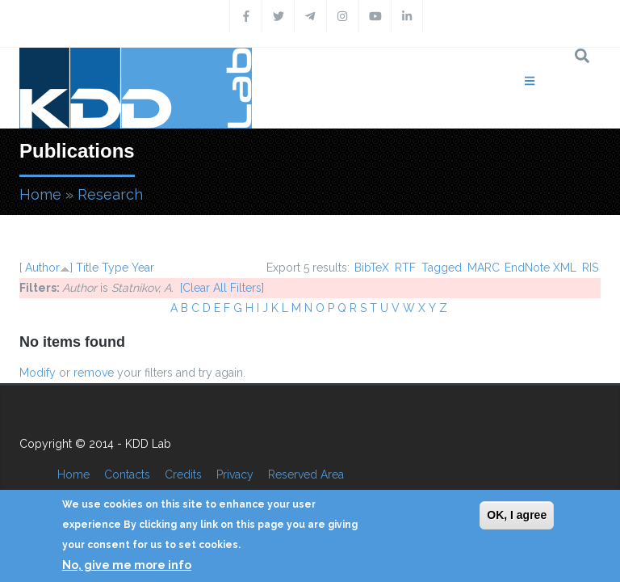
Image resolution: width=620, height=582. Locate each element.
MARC (483, 267)
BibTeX (371, 267)
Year (143, 267)
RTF (405, 267)
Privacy (234, 474)
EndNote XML (540, 267)
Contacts (127, 474)
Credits (183, 474)
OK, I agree (517, 514)
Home (40, 194)
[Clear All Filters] (222, 287)
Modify (37, 372)
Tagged (441, 267)
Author (42, 267)
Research (110, 194)
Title (87, 267)
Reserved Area (306, 474)
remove (93, 372)
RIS (590, 267)
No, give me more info (126, 565)
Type (115, 267)
